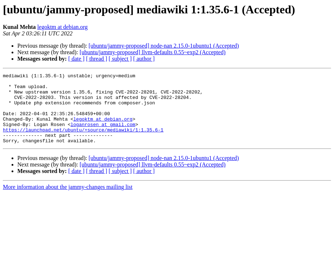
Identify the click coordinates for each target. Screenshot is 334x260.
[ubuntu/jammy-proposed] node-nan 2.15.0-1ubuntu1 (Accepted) (163, 46)
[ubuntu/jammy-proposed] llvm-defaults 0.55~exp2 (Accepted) (152, 52)
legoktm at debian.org (62, 27)
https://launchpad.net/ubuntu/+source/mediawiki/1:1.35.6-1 (83, 141)
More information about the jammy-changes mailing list (68, 201)
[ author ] (144, 59)
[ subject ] (120, 59)
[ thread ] (96, 59)
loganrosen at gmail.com (102, 135)
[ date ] (76, 59)
